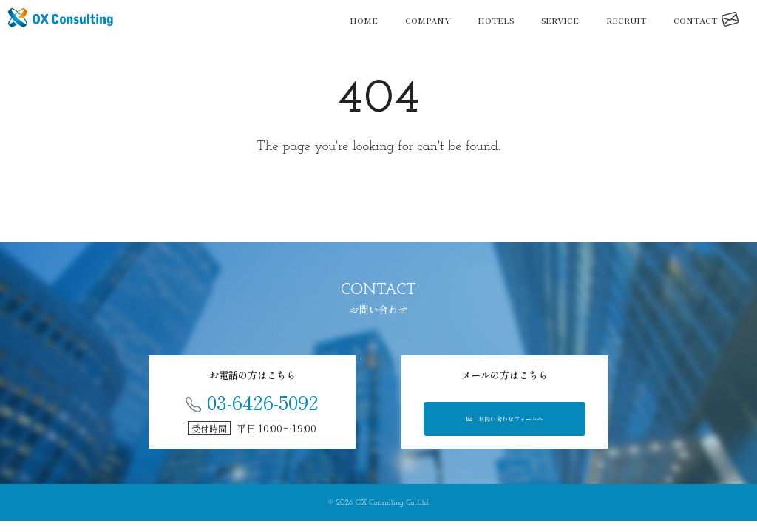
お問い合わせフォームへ (505, 422)
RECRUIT (626, 20)
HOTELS (496, 20)
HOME (364, 20)
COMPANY (427, 20)
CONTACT (706, 20)
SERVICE (560, 20)
